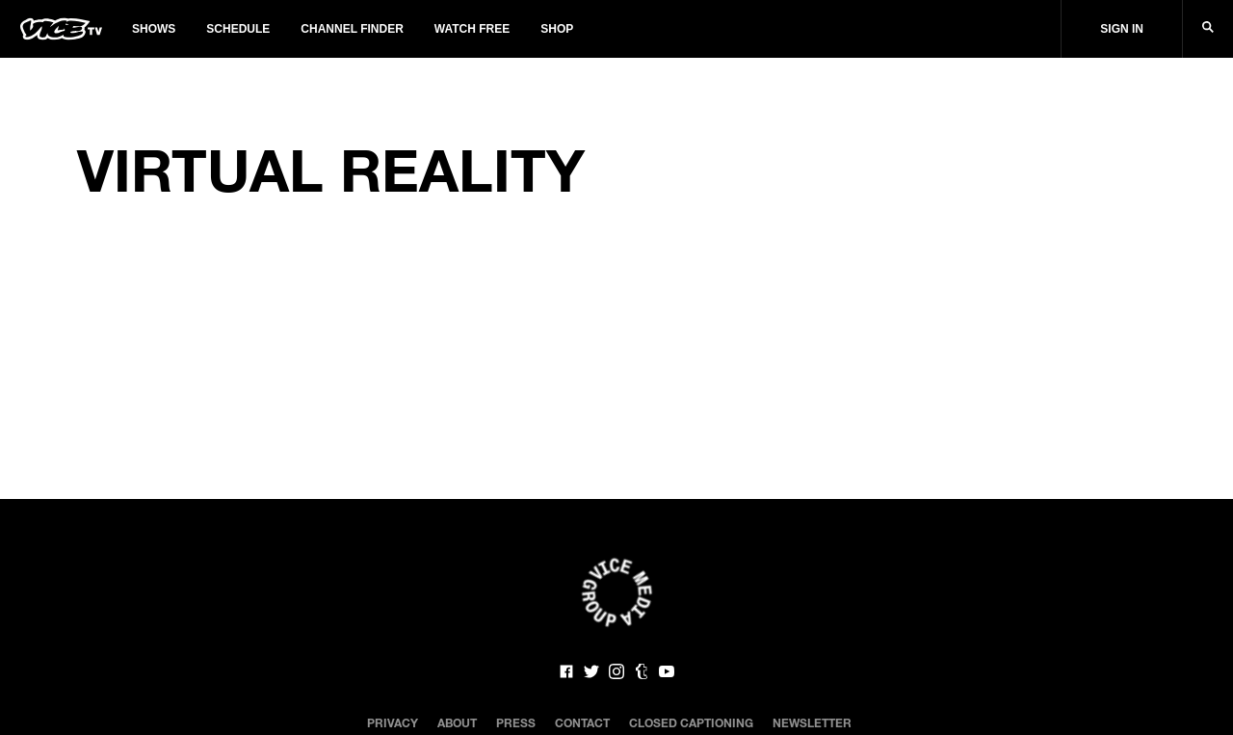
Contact (582, 722)
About (457, 722)
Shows (153, 29)
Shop (556, 29)
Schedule (238, 29)
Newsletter (812, 722)
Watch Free (472, 29)
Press (516, 722)
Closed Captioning (691, 722)
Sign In (1121, 29)
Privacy (392, 722)
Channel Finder (352, 29)
